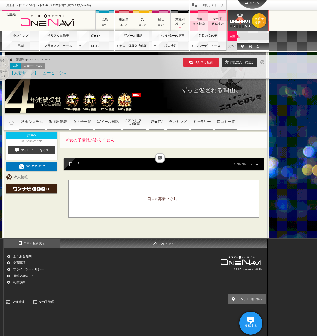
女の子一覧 (82, 122)
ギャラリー (202, 122)
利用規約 (19, 282)
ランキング (20, 35)
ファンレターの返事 (170, 35)
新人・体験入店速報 (133, 46)
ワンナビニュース (208, 46)
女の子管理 (46, 302)
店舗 (232, 36)
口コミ (95, 46)
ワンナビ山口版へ (249, 299)
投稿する (251, 326)
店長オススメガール (58, 46)
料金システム (32, 122)
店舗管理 (18, 302)
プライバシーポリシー (28, 269)
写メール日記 (133, 35)
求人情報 (170, 46)
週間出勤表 (58, 122)
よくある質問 (22, 256)
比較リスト (213, 5)
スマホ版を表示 (34, 243)
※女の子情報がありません (89, 140)
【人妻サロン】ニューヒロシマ (38, 73)
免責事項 (19, 263)
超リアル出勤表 (58, 35)
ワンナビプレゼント (260, 21)
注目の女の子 (208, 35)
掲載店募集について (27, 276)
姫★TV (96, 35)
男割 (21, 46)
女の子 (232, 46)
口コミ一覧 (226, 122)
